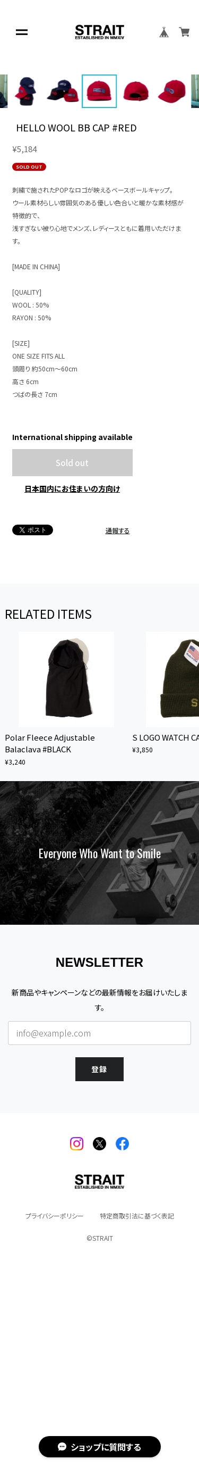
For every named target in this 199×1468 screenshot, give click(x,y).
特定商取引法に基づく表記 (137, 1401)
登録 (100, 1253)
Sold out (72, 647)
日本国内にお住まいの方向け (72, 673)
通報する (118, 715)
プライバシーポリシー (54, 1401)
